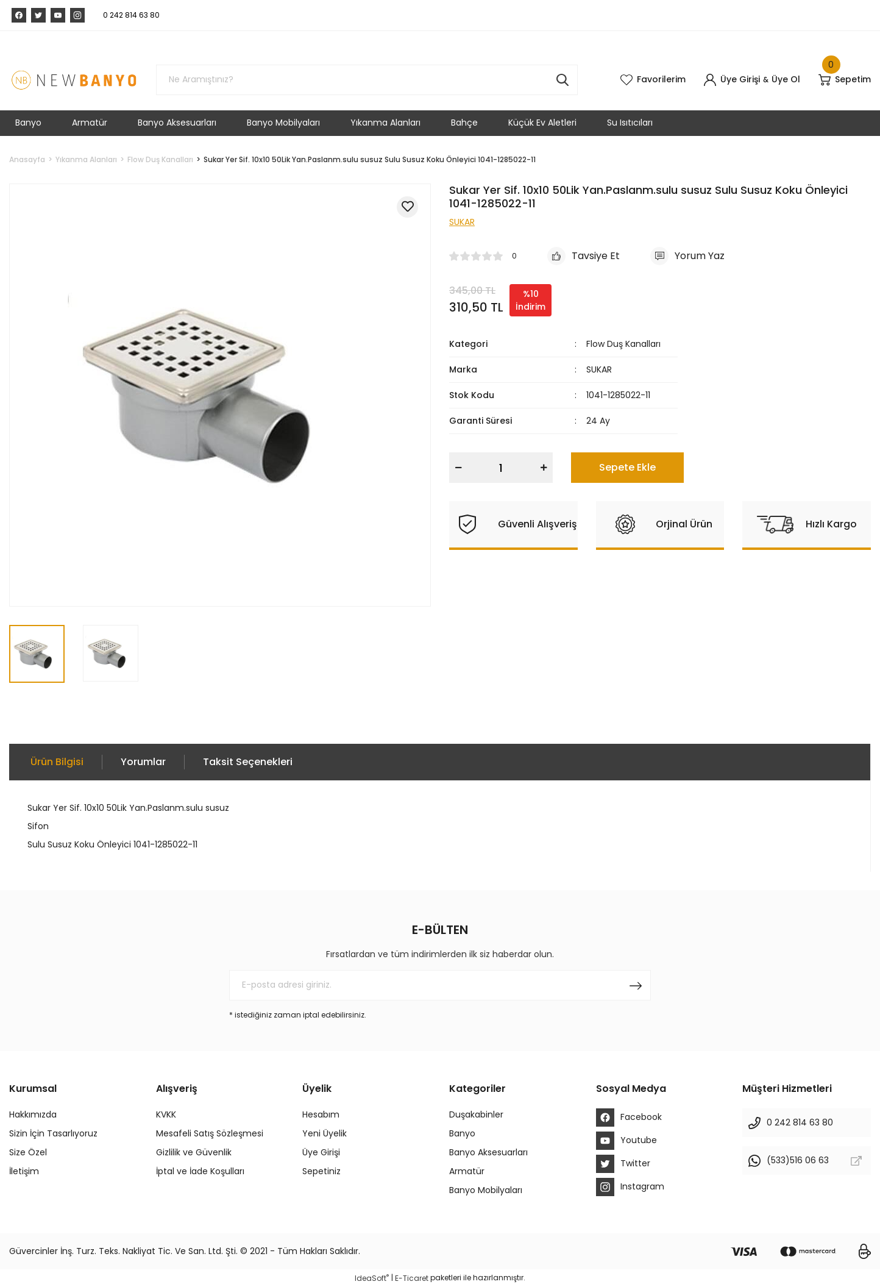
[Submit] (635, 985)
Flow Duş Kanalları (623, 344)
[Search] (367, 80)
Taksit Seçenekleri (248, 762)
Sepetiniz (321, 1171)
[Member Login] (732, 80)
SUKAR (599, 369)
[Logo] (73, 80)
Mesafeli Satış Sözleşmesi (209, 1133)
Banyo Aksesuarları (488, 1152)
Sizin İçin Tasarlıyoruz (53, 1133)
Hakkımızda (33, 1114)
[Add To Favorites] (407, 207)
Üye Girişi (321, 1152)
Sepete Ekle (627, 467)
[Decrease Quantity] (458, 467)
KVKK (166, 1114)
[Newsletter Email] (440, 985)
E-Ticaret (411, 1278)
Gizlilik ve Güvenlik (194, 1152)
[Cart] (844, 80)
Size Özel (28, 1152)
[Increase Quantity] (543, 467)
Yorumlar (143, 762)
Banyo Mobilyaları (485, 1190)
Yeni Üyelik (324, 1133)
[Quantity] (500, 467)
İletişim (24, 1171)
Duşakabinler (476, 1114)
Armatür (466, 1171)
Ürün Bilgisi (56, 762)
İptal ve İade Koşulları (200, 1171)
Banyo (462, 1133)
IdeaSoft (372, 1278)
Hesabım (320, 1114)
